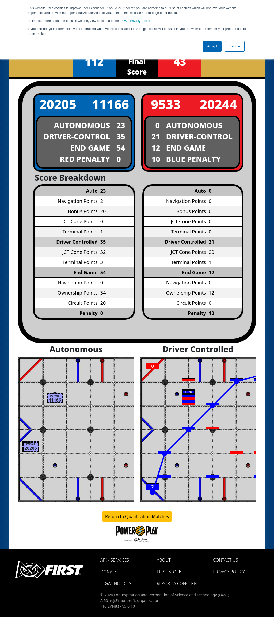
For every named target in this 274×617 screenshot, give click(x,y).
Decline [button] (234, 46)
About (164, 560)
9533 (166, 104)
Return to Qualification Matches (137, 516)
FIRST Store (169, 572)
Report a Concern (177, 583)
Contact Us (225, 560)
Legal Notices (115, 583)
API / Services (114, 560)
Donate (108, 572)
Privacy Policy (135, 21)
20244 (218, 104)
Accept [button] (212, 46)
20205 (57, 104)
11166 (110, 104)
